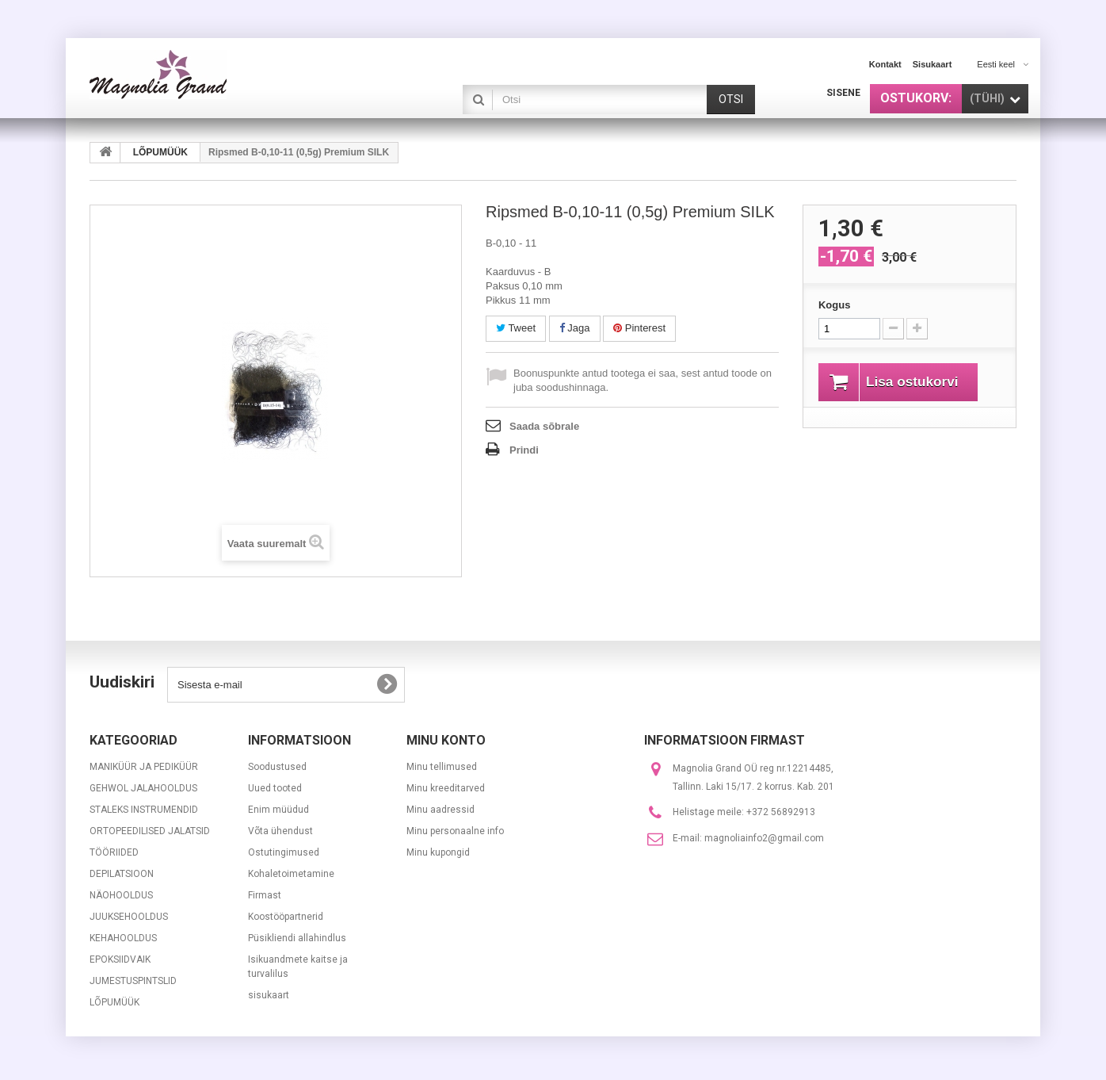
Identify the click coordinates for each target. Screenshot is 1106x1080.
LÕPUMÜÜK (114, 1002)
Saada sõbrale (544, 426)
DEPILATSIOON (122, 873)
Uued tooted (275, 788)
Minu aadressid (440, 809)
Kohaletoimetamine (291, 873)
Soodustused (277, 766)
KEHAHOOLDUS (123, 938)
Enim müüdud (278, 809)
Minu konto (446, 740)
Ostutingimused (283, 852)
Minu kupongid (438, 852)
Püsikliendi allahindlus (297, 938)
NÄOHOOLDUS (121, 895)
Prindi (524, 450)
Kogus (834, 305)
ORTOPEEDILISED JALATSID (150, 831)
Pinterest (639, 328)
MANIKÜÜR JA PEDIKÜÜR (144, 766)
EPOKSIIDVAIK (120, 959)
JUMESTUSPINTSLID (133, 980)
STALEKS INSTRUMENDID (144, 809)
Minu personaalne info (455, 831)
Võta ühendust (280, 831)
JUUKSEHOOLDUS (129, 916)
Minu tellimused (441, 766)
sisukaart (932, 64)
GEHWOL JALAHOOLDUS (143, 788)
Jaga (574, 328)
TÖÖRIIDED (114, 852)
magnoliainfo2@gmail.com (764, 838)
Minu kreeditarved (445, 788)
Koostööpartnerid (285, 916)
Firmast (264, 895)
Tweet (516, 328)
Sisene (843, 92)
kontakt (885, 64)
